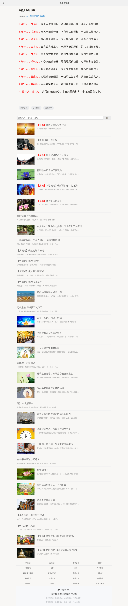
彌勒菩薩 (76, 563)
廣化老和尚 (52, 573)
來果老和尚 (100, 583)
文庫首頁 (24, 108)
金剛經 (100, 573)
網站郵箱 (74, 594)
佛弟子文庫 (64, 3)
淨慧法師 (52, 578)
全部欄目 (36, 108)
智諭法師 (52, 563)
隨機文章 (48, 108)
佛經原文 (67, 594)
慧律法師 (28, 563)
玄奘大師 (76, 573)
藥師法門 (28, 583)
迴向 (76, 568)
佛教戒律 (76, 583)
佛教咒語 (28, 578)
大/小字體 (29, 16)
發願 (52, 583)
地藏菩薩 (100, 578)
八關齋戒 (28, 568)
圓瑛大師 (76, 578)
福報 (52, 568)
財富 (100, 563)
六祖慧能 (100, 568)
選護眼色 (36, 16)
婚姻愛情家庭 (28, 573)
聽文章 (42, 16)
